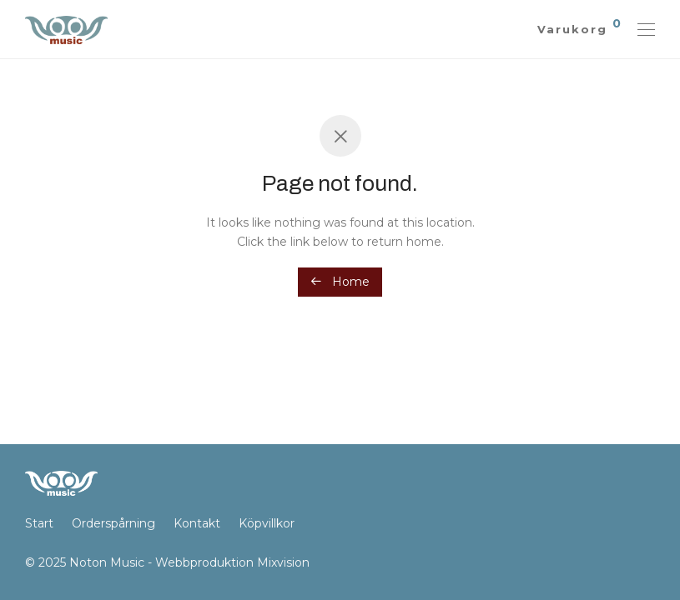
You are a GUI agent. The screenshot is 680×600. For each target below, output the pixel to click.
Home (340, 281)
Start (39, 523)
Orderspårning (113, 523)
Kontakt (197, 523)
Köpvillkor (267, 523)
